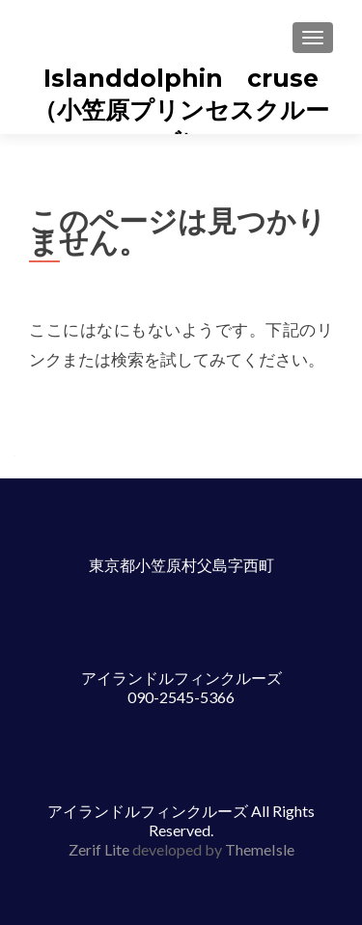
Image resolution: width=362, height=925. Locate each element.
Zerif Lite (100, 849)
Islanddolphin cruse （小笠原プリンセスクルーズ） (188, 110)
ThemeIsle (259, 849)
